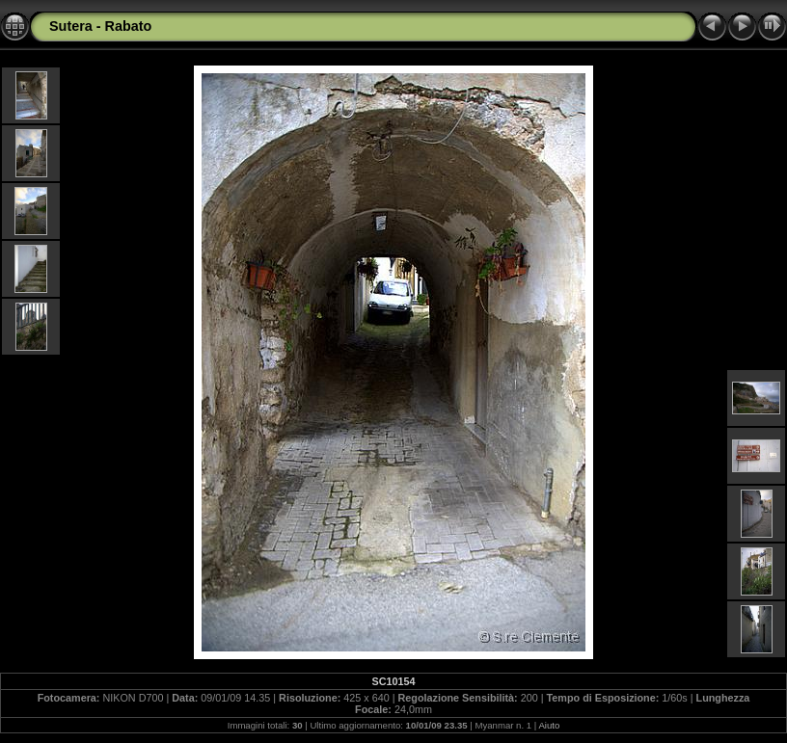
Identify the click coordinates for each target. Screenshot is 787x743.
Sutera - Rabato (100, 26)
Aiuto (548, 725)
